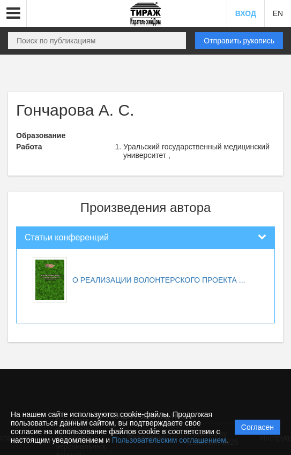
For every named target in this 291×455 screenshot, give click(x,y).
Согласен (257, 427)
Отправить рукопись (239, 40)
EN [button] (278, 13)
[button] (13, 13)
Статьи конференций (67, 237)
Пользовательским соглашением (169, 440)
